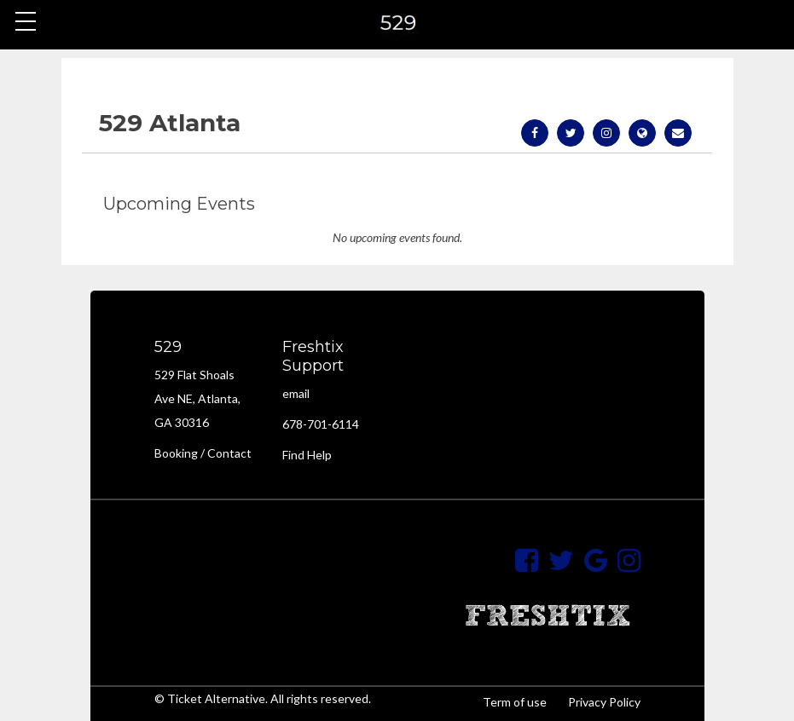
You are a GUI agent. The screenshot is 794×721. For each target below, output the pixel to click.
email (296, 393)
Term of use (515, 702)
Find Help (307, 454)
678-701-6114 (320, 424)
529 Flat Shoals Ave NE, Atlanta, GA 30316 (197, 398)
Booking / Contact (203, 453)
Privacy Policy (604, 702)
